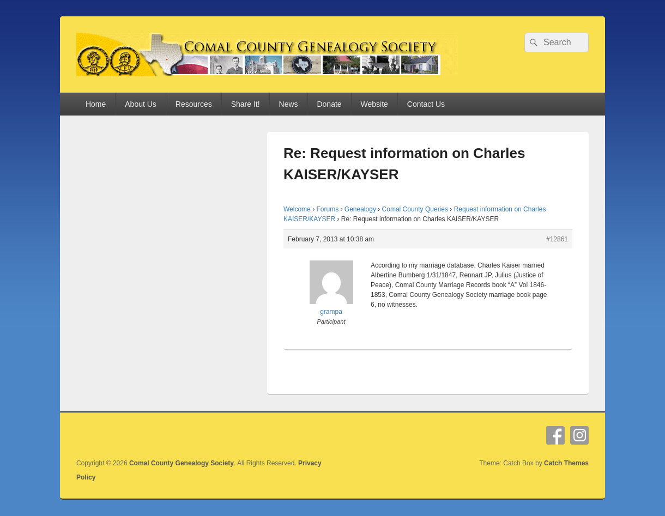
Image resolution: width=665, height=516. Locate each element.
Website (374, 104)
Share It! (245, 104)
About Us (140, 104)
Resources (194, 104)
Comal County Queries (415, 209)
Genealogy (360, 209)
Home (96, 104)
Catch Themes (566, 463)
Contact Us (426, 104)
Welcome (297, 209)
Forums (327, 209)
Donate (329, 104)
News (288, 104)
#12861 (557, 239)
